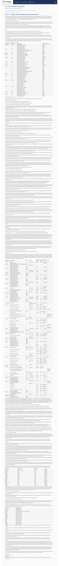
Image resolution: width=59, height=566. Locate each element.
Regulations (25, 2)
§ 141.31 (49, 542)
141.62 (20, 19)
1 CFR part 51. (39, 399)
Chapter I (12, 10)
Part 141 (15, 10)
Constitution (32, 2)
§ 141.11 (12, 232)
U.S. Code (18, 2)
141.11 (17, 19)
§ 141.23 (29, 178)
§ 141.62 (44, 16)
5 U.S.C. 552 (33, 399)
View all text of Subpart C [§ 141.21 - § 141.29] (12, 12)
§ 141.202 (30, 221)
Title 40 (9, 10)
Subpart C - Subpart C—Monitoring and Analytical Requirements (26, 10)
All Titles (6, 10)
